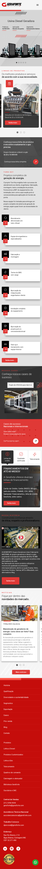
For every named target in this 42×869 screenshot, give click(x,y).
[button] (35, 162)
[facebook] (18, 849)
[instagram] (12, 849)
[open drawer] (37, 5)
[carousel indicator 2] (19, 62)
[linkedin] (5, 849)
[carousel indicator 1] (16, 62)
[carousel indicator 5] (25, 62)
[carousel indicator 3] (21, 62)
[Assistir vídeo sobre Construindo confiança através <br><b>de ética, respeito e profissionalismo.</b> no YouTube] (21, 537)
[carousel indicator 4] (23, 62)
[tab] (20, 385)
